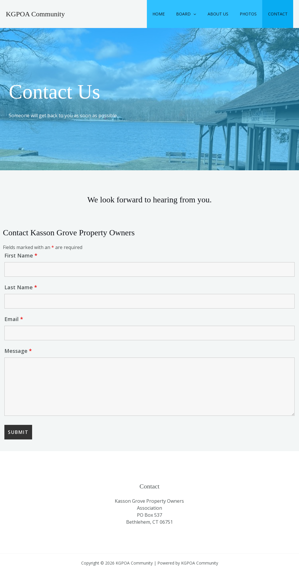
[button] (204, 14)
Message (18, 350)
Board (197, 14)
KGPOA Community (35, 14)
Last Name (20, 287)
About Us (225, 14)
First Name (20, 255)
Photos (252, 14)
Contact (279, 14)
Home (173, 14)
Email (13, 319)
